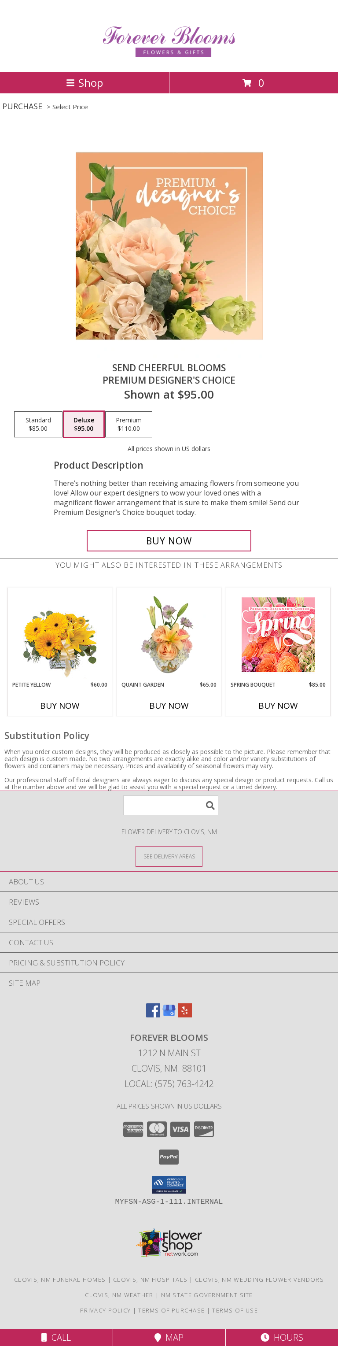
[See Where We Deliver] (169, 856)
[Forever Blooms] (169, 59)
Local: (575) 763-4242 (169, 1084)
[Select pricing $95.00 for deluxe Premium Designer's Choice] (83, 424)
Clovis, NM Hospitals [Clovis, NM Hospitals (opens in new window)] (150, 1279)
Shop (84, 82)
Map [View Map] (169, 1337)
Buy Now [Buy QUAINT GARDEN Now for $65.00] (169, 705)
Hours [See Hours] (282, 1337)
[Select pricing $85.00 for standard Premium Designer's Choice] (38, 424)
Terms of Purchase (171, 1310)
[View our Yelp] (185, 1015)
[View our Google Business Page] (169, 1015)
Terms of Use (235, 1310)
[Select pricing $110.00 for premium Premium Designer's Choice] (129, 424)
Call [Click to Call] (56, 1337)
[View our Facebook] (153, 1015)
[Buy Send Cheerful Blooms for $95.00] (169, 540)
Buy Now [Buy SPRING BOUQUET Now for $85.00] (278, 705)
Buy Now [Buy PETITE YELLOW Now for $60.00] (60, 705)
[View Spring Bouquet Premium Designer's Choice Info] (278, 634)
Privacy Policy (105, 1310)
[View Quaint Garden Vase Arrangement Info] (169, 634)
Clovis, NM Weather (119, 1295)
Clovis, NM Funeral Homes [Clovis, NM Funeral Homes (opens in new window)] (60, 1279)
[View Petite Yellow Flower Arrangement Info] (60, 634)
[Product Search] (170, 805)
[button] (169, 1185)
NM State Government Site (207, 1295)
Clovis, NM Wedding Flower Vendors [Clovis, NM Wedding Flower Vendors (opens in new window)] (259, 1279)
